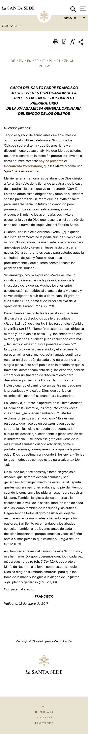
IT (43, 61)
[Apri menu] (82, 9)
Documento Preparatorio (23, 166)
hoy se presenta (51, 161)
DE (13, 61)
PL (51, 61)
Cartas (8, 26)
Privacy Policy (44, 723)
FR (37, 61)
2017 (18, 26)
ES (29, 61)
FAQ (44, 706)
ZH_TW (44, 66)
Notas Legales (44, 712)
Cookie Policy (44, 717)
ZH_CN (69, 61)
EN (21, 61)
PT (58, 61)
